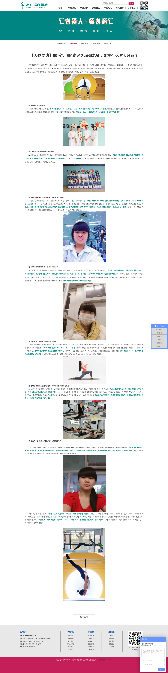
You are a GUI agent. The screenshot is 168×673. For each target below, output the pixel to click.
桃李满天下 (61, 43)
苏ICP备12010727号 (105, 660)
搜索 (131, 3)
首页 (60, 8)
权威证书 (91, 641)
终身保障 (91, 635)
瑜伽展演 (96, 43)
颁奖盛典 (71, 647)
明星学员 (73, 43)
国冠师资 (91, 644)
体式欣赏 (84, 43)
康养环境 (91, 649)
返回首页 (84, 617)
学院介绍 (72, 8)
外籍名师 (111, 638)
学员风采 (108, 8)
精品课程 (84, 8)
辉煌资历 (91, 647)
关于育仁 (71, 641)
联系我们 (71, 649)
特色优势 (120, 8)
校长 (111, 635)
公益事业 (131, 8)
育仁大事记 (70, 644)
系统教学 (91, 638)
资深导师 (111, 641)
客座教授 (111, 644)
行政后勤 (111, 647)
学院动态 (71, 635)
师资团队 (96, 8)
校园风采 (71, 638)
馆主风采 (107, 43)
